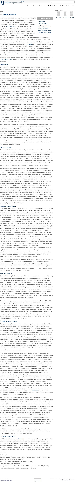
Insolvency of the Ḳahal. (44, 26)
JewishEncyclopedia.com (12, 3)
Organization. (41, 21)
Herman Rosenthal (9, 14)
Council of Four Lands (6, 59)
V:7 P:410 (65, 17)
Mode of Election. (43, 23)
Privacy (63, 480)
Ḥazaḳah (30, 44)
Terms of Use (68, 480)
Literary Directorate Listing (6, 480)
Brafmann (20, 439)
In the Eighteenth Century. (45, 30)
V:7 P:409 (58, 17)
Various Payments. (43, 28)
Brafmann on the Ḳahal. (44, 32)
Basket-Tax (35, 390)
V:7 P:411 (71, 17)
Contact (73, 480)
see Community (10, 26)
